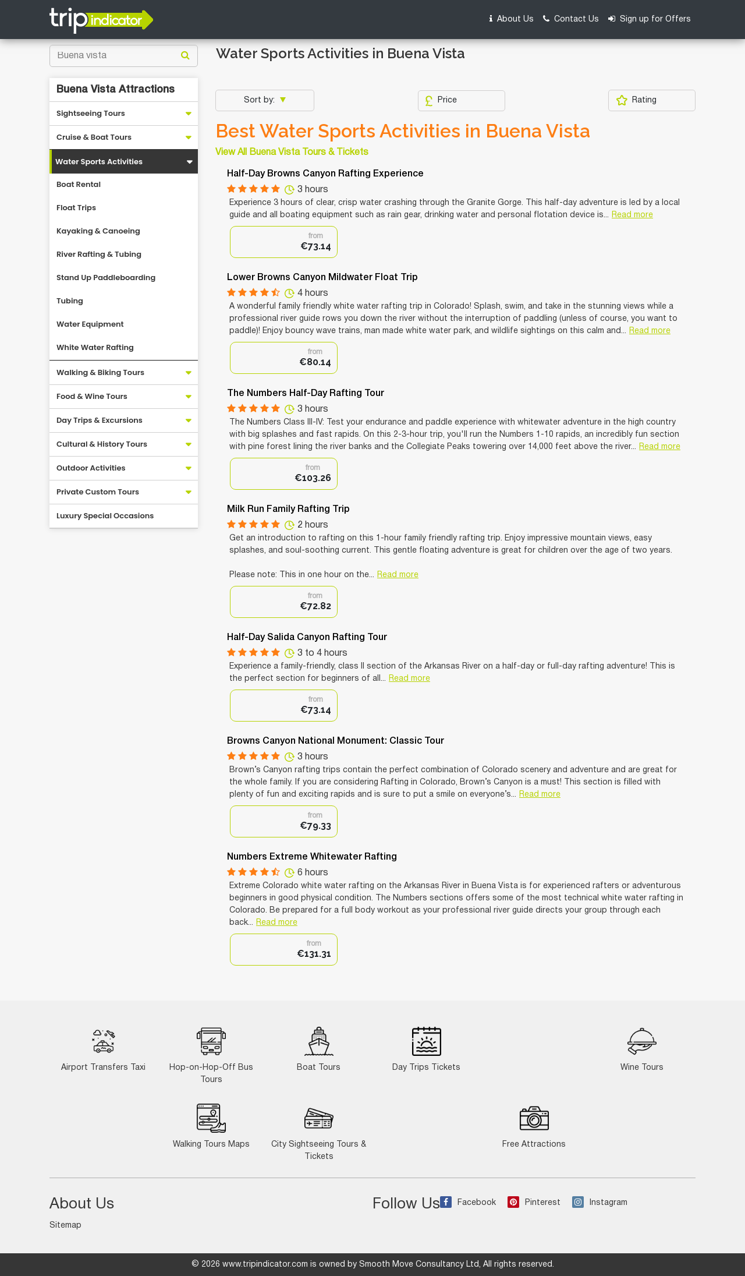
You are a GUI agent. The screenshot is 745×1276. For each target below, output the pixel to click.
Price (441, 101)
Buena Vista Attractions (115, 89)
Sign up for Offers (649, 19)
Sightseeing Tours (90, 113)
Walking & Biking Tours (100, 372)
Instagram (599, 1203)
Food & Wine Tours (91, 396)
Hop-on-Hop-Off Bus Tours (211, 1055)
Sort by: (260, 100)
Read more (632, 215)
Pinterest (534, 1203)
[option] (284, 242)
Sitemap (65, 1225)
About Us (511, 19)
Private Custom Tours (97, 491)
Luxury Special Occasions (105, 515)
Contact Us (571, 19)
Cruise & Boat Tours (94, 137)
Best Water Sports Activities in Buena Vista (402, 131)
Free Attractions (534, 1126)
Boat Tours (318, 1049)
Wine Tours (642, 1049)
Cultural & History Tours (101, 444)
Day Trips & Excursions (99, 420)
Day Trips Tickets (426, 1049)
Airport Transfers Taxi (103, 1049)
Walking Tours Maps (211, 1126)
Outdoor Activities (91, 467)
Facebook (468, 1203)
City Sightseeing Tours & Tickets (318, 1132)
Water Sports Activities (99, 161)
